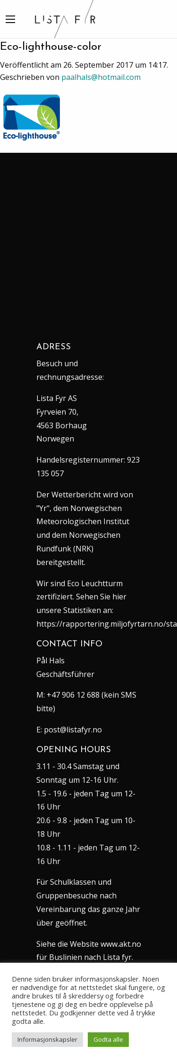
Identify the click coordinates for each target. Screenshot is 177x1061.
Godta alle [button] (108, 1039)
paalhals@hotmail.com (101, 77)
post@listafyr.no (73, 729)
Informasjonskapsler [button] (47, 1039)
